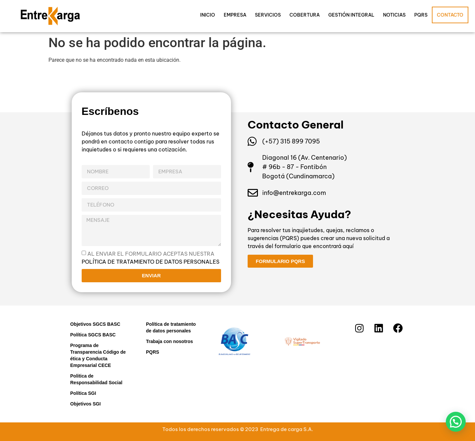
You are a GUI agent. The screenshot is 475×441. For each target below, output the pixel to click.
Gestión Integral (351, 15)
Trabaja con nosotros (169, 341)
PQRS (421, 15)
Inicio (207, 15)
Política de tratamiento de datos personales (171, 327)
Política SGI (83, 393)
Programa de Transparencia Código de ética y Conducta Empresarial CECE (98, 355)
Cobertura (304, 15)
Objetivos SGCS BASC (95, 324)
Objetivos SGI (85, 403)
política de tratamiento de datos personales (150, 261)
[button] (456, 422)
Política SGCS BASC (93, 334)
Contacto (450, 15)
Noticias (394, 15)
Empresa (235, 15)
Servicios (268, 15)
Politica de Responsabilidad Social (96, 379)
